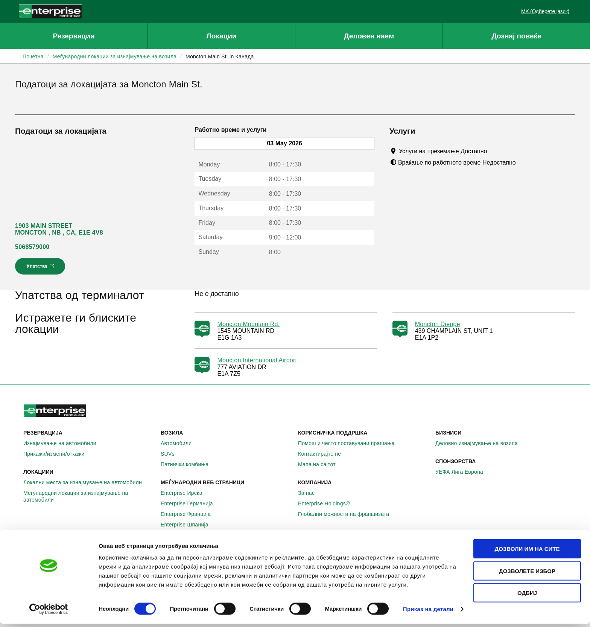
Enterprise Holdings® (328, 503)
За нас (310, 493)
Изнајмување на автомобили (64, 443)
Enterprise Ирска (186, 493)
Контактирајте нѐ (323, 454)
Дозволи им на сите (527, 552)
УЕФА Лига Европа (463, 472)
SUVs (172, 454)
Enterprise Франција (190, 514)
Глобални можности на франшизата (347, 514)
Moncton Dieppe (437, 324)
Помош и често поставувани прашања (350, 443)
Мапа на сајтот (321, 464)
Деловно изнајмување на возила (480, 443)
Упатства (40, 268)
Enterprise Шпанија (189, 525)
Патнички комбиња (189, 464)
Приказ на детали (428, 612)
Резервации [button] (73, 36)
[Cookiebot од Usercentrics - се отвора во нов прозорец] (49, 612)
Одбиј (527, 596)
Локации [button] (221, 36)
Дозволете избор (527, 574)
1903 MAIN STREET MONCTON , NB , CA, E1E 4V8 (59, 229)
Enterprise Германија (191, 503)
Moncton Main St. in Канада (220, 56)
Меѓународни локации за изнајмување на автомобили (89, 496)
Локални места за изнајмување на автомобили (86, 482)
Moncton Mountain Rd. (248, 324)
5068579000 (32, 247)
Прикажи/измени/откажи (58, 454)
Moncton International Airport (257, 360)
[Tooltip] (494, 151)
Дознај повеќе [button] (516, 36)
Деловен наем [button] (369, 36)
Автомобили (180, 443)
